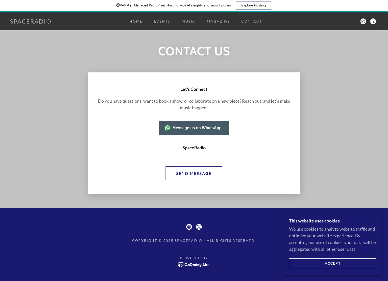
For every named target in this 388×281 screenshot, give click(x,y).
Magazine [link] (218, 21)
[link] (30, 22)
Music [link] (188, 21)
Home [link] (135, 21)
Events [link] (162, 21)
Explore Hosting (253, 5)
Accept (333, 263)
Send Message (194, 173)
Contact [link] (251, 21)
